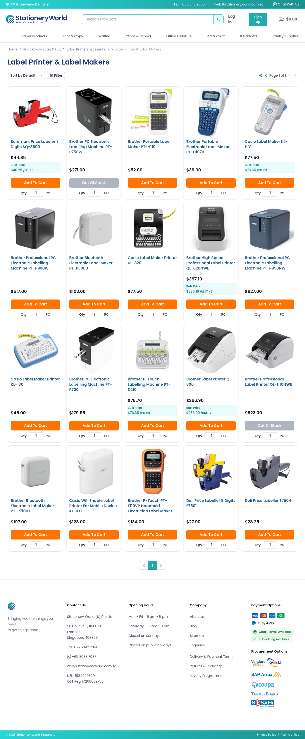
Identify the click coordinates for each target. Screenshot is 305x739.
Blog (193, 626)
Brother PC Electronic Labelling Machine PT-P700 (90, 384)
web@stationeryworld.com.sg (239, 4)
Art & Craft (216, 36)
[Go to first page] (260, 75)
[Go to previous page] (266, 75)
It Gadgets (248, 36)
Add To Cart (35, 182)
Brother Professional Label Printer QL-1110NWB (268, 381)
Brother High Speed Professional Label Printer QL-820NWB (210, 263)
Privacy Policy (266, 735)
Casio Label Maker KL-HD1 (266, 144)
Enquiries (197, 645)
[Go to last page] (295, 75)
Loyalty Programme (206, 675)
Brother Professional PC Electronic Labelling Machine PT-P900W (33, 263)
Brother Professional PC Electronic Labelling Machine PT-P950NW (267, 263)
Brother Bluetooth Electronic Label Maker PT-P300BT (91, 263)
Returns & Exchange (206, 666)
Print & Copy (72, 36)
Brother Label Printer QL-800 (210, 381)
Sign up (258, 19)
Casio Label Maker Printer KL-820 (152, 260)
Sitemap (197, 635)
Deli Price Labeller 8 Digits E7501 (210, 503)
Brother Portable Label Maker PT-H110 (149, 144)
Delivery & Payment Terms (211, 656)
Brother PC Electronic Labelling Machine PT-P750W (90, 147)
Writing (104, 36)
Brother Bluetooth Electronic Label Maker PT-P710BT (32, 506)
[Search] (219, 19)
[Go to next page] (289, 75)
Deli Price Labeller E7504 (268, 500)
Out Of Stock (94, 182)
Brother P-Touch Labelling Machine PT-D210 (149, 384)
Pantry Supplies (286, 36)
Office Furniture (179, 36)
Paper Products (34, 36)
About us (197, 616)
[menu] (288, 19)
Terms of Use (290, 735)
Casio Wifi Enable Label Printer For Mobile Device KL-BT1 (93, 506)
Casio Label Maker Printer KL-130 (35, 381)
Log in (231, 19)
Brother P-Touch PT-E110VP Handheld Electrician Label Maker (150, 506)
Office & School (138, 36)
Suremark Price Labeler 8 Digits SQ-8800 (35, 144)
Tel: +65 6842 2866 (189, 4)
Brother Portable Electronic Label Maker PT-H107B (208, 147)
